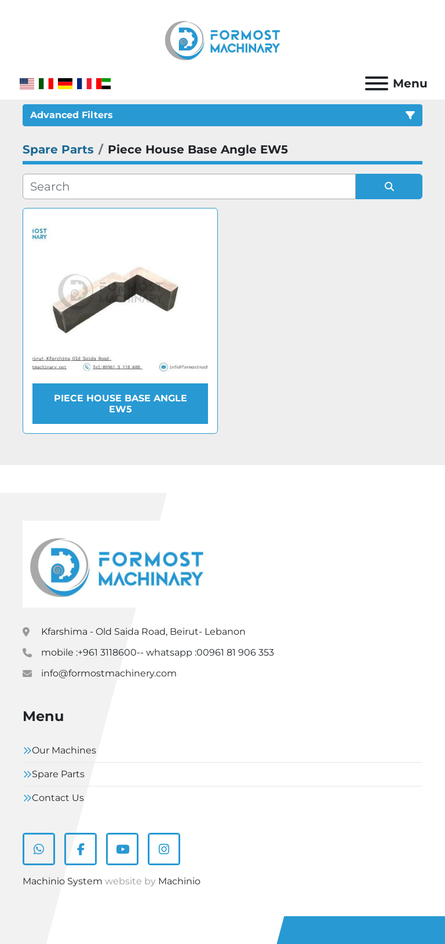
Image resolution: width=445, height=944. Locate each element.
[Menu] (376, 83)
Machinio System (63, 881)
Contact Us (58, 797)
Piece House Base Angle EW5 (120, 404)
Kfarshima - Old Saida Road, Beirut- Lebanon (143, 631)
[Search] (189, 186)
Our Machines (64, 750)
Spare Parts (58, 774)
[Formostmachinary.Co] (117, 563)
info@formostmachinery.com (109, 673)
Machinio (179, 881)
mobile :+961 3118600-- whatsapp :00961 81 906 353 (157, 652)
